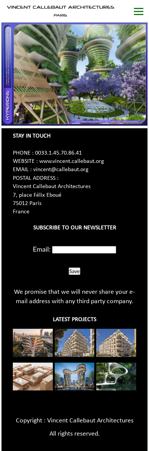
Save (74, 271)
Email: (42, 249)
